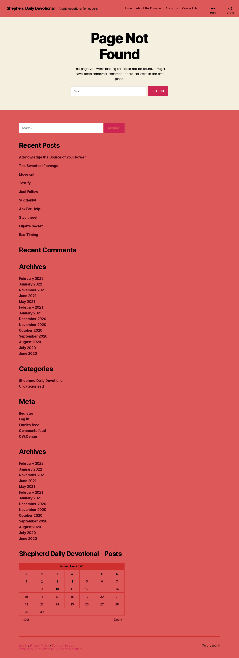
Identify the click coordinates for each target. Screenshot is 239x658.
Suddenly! (27, 200)
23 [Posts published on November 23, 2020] (42, 604)
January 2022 (30, 284)
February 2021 (31, 307)
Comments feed (32, 431)
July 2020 (27, 348)
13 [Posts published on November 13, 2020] (101, 589)
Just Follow (28, 192)
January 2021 (30, 313)
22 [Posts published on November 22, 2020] (26, 604)
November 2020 (32, 325)
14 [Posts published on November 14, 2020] (116, 589)
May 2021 (27, 302)
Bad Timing (28, 235)
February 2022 (31, 278)
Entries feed (29, 425)
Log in (24, 419)
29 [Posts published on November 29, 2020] (26, 612)
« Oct (25, 619)
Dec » (118, 619)
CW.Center (28, 436)
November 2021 (32, 290)
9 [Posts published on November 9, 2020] (42, 589)
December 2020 (32, 319)
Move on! (26, 174)
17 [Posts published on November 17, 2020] (57, 596)
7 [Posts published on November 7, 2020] (117, 581)
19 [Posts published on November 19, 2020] (86, 596)
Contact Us (189, 8)
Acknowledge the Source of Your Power (52, 157)
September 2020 (33, 336)
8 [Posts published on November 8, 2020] (26, 589)
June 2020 (28, 353)
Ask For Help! (30, 209)
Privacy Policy (39, 645)
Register (26, 413)
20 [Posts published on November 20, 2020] (102, 596)
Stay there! (28, 217)
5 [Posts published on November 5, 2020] (87, 581)
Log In (23, 645)
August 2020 (30, 342)
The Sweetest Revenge (38, 166)
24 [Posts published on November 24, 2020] (57, 604)
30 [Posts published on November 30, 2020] (42, 612)
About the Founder (148, 8)
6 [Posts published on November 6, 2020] (102, 581)
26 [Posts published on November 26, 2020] (86, 604)
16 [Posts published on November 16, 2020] (41, 596)
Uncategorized (31, 386)
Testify (25, 183)
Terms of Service (63, 645)
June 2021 (28, 296)
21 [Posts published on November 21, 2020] (117, 596)
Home (128, 8)
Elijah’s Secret (31, 226)
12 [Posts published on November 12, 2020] (86, 589)
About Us (171, 8)
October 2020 (30, 330)
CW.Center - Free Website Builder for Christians (50, 649)
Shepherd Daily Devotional (30, 8)
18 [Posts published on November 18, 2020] (72, 596)
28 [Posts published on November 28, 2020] (117, 604)
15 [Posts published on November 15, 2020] (26, 596)
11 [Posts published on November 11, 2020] (72, 589)
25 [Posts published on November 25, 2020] (72, 604)
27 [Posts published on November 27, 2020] (102, 604)
